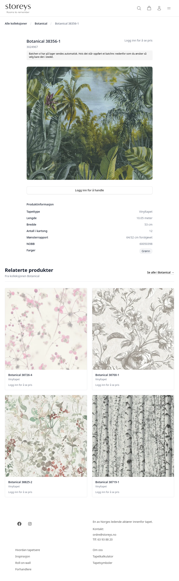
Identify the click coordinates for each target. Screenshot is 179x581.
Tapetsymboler (102, 563)
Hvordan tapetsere (27, 550)
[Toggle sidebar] (169, 8)
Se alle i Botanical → (160, 272)
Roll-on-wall (23, 563)
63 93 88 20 (105, 539)
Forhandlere (23, 569)
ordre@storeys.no (104, 534)
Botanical (41, 23)
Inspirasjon (22, 556)
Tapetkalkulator (103, 556)
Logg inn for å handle (89, 190)
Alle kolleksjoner (16, 23)
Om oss (98, 550)
